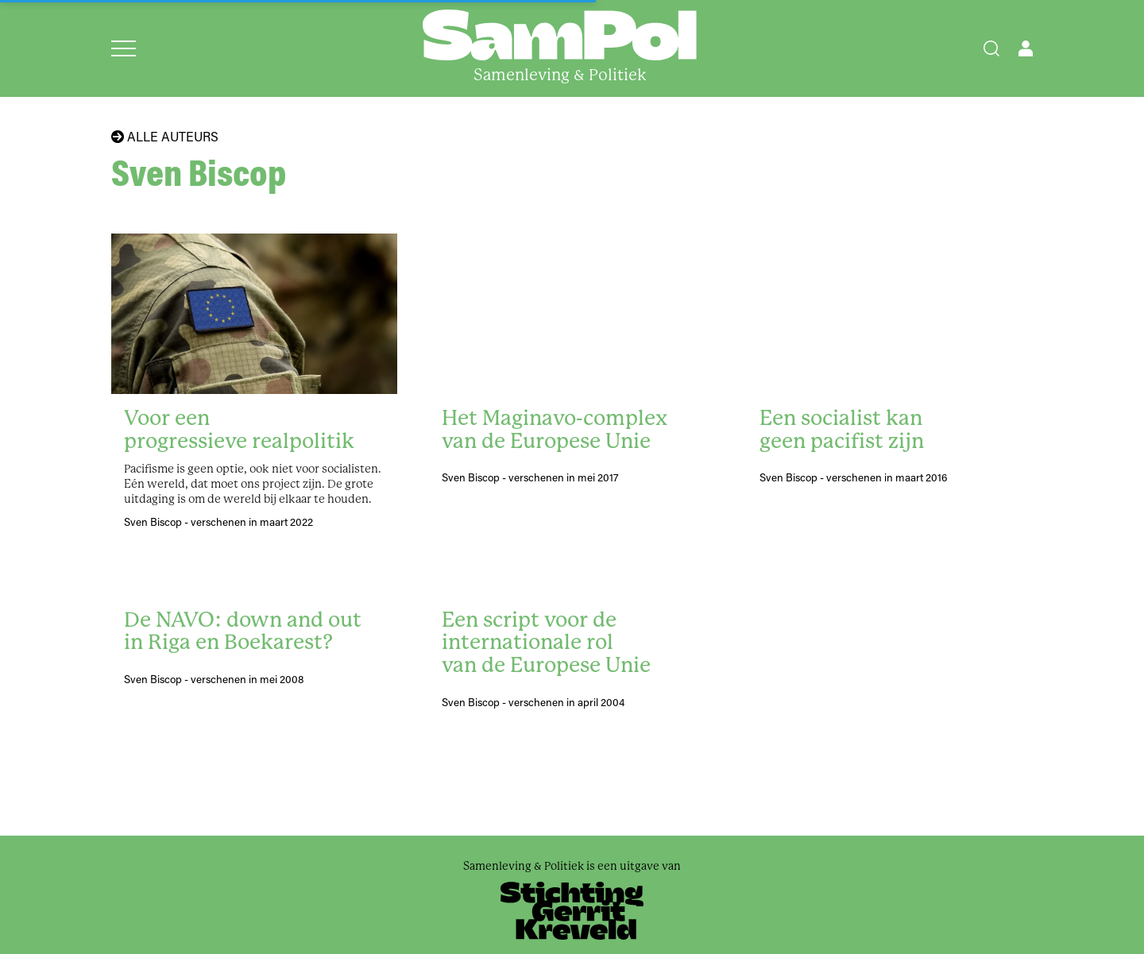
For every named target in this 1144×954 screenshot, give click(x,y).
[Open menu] (123, 48)
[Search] (991, 48)
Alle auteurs (164, 136)
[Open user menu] (1025, 48)
